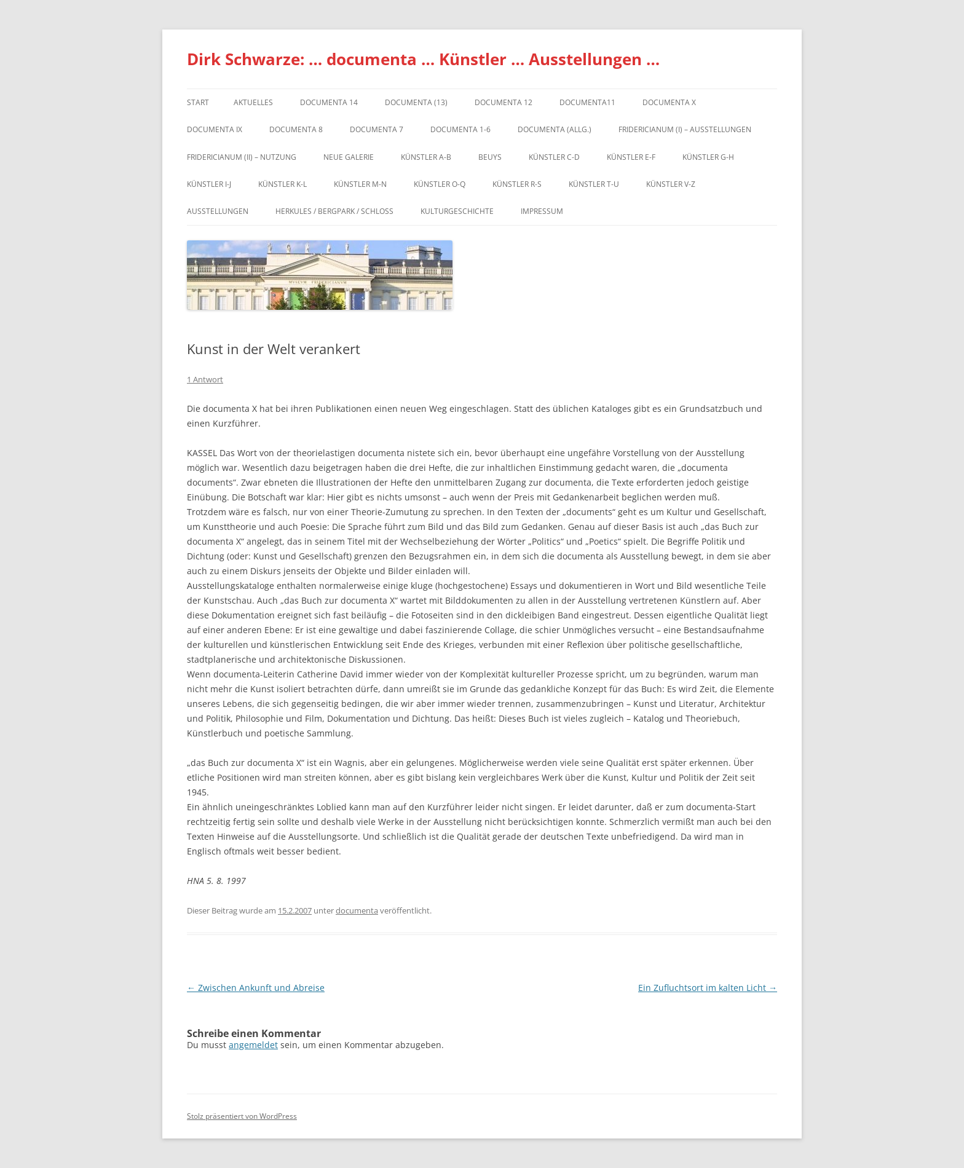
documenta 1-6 (460, 129)
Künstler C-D (554, 157)
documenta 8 (296, 129)
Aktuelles (253, 102)
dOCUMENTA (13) (416, 102)
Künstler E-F (631, 157)
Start (198, 102)
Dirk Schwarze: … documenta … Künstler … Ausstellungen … (423, 59)
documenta (357, 910)
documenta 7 (376, 129)
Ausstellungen (217, 211)
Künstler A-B (426, 157)
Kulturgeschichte (457, 211)
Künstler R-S (517, 184)
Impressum (542, 211)
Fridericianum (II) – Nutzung (241, 157)
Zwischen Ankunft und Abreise (256, 987)
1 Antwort (205, 379)
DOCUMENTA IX (214, 129)
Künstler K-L (282, 184)
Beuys (490, 157)
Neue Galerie (348, 157)
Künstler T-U (594, 184)
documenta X (669, 102)
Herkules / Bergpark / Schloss (334, 211)
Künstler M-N (360, 184)
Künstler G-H (708, 157)
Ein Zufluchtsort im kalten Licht (707, 987)
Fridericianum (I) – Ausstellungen (684, 129)
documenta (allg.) (554, 129)
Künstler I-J (209, 184)
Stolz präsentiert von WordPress (242, 1116)
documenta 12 (503, 102)
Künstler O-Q (439, 184)
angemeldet (253, 1045)
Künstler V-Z (670, 184)
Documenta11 (587, 102)
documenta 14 (329, 102)
